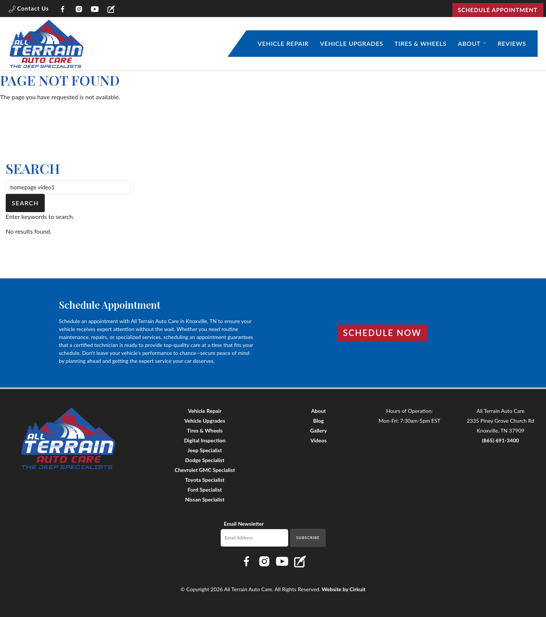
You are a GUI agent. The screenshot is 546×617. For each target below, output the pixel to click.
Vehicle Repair (283, 43)
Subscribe (308, 537)
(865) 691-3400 (500, 440)
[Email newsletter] (254, 538)
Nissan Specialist (204, 499)
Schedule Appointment (498, 9)
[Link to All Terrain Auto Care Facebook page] (63, 10)
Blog (318, 420)
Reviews (511, 43)
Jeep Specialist (205, 450)
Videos (319, 440)
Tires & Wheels (421, 43)
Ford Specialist (205, 489)
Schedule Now (382, 333)
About (469, 43)
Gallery (318, 430)
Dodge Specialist (204, 460)
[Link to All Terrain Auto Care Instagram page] (79, 10)
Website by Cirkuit (344, 589)
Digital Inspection (204, 440)
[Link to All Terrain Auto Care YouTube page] (95, 10)
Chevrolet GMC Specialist (204, 470)
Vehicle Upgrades (351, 43)
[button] (29, 10)
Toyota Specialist (204, 479)
